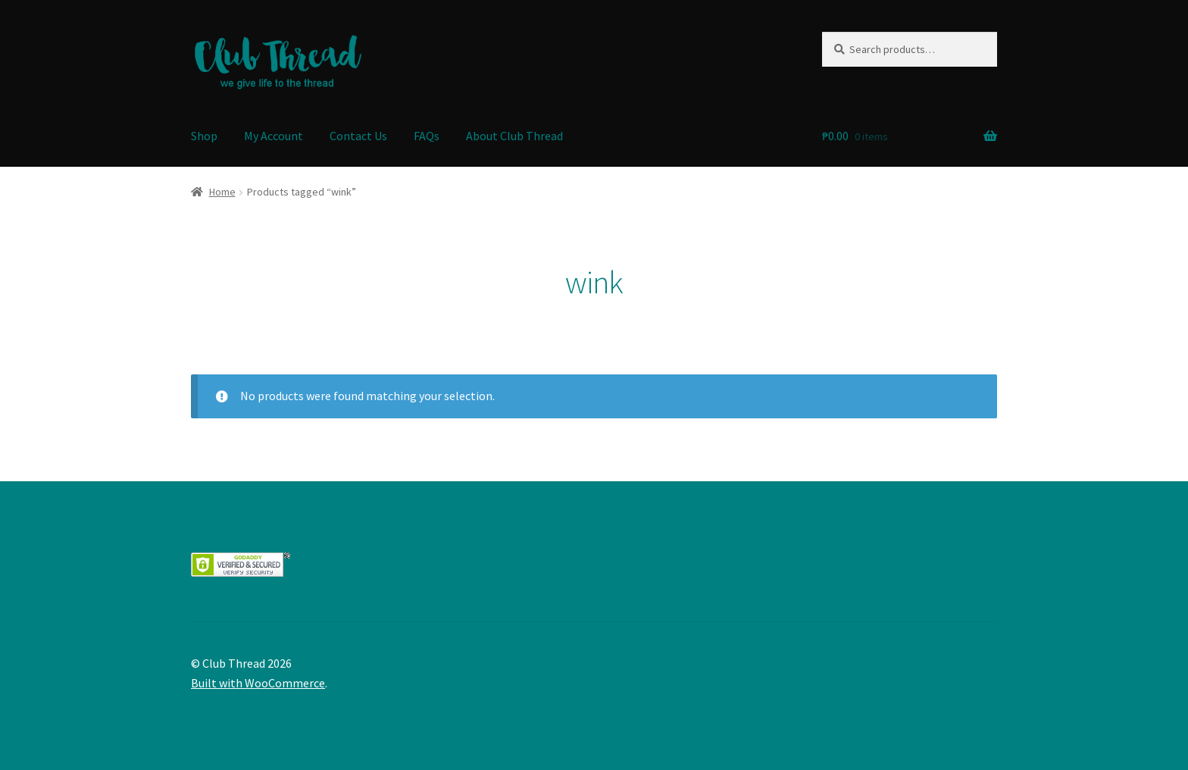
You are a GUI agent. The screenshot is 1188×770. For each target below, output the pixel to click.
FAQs (426, 135)
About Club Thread (514, 135)
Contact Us (358, 135)
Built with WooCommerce (258, 682)
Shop (204, 135)
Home (222, 192)
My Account (273, 135)
